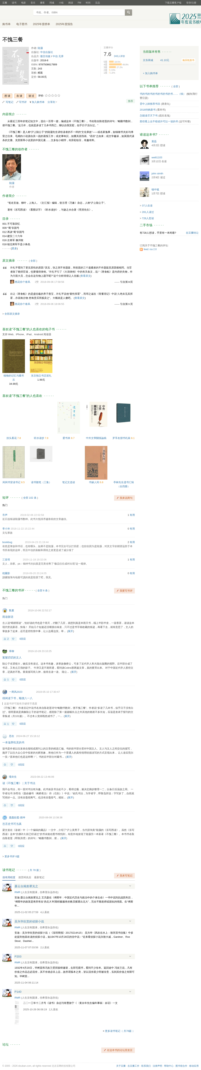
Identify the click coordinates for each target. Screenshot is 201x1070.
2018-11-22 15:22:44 (23, 528)
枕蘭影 (6, 573)
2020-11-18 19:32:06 (35, 559)
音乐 (33, 2)
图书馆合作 (181, 1066)
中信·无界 (58, 56)
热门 (4, 505)
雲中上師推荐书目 (150, 103)
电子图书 (21, 24)
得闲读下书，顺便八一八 (17, 698)
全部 (33, 260)
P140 (18, 991)
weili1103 (157, 157)
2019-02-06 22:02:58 (32, 514)
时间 (88, 2)
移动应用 (194, 1066)
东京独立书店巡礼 (41, 375)
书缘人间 (94, 482)
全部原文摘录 (12, 313)
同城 (51, 2)
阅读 (70, 2)
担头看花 (11, 438)
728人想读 (148, 218)
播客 (42, 2)
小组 (61, 2)
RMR (17, 892)
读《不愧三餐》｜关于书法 (18, 783)
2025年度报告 (64, 24)
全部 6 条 (42, 590)
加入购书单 (38, 102)
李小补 (6, 528)
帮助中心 (169, 1066)
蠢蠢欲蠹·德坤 (17, 817)
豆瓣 (4, 2)
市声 (4, 514)
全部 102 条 (30, 497)
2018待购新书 (148, 109)
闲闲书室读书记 (12, 482)
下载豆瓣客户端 (173, 2)
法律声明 (157, 1066)
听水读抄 (39, 438)
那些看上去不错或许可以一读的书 (159, 121)
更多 (14, 248)
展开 (70, 631)
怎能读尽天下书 (149, 115)
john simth (157, 173)
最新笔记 (39, 877)
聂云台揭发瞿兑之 (26, 886)
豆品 (97, 2)
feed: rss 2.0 (150, 249)
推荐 (130, 101)
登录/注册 (191, 2)
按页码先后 (24, 877)
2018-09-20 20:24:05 (35, 573)
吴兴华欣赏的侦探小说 (29, 921)
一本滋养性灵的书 (13, 742)
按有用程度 (9, 877)
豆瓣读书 (16, 12)
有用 (132, 514)
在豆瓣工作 (133, 1066)
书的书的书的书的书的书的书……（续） (163, 93)
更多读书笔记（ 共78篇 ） (120, 1030)
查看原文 (85, 275)
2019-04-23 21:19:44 (37, 542)
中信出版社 (46, 52)
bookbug (7, 542)
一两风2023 (15, 691)
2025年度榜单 (41, 24)
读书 (14, 2)
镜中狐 (155, 189)
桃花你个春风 (22, 281)
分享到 (51, 102)
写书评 (23, 102)
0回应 (22, 638)
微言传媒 (45, 56)
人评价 (119, 56)
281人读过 (148, 212)
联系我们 (146, 1066)
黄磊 (154, 141)
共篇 (34, 870)
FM (79, 2)
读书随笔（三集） (41, 482)
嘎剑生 (13, 776)
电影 (23, 2)
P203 (18, 956)
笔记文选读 (68, 482)
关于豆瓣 (121, 1066)
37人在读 (147, 205)
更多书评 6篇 (12, 856)
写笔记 (9, 102)
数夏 (11, 610)
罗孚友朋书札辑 (121, 438)
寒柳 (11, 651)
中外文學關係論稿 (96, 438)
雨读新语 (7, 616)
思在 (11, 736)
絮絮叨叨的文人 (12, 657)
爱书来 (67, 438)
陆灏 (40, 48)
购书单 (6, 24)
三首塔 (6, 559)
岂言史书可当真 (12, 823)
